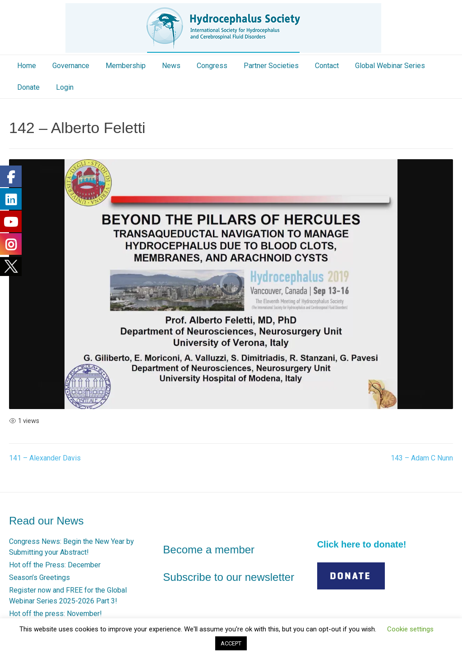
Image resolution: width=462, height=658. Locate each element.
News (171, 65)
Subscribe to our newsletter (228, 577)
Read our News (46, 521)
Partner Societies (271, 65)
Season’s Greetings (39, 577)
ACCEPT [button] (231, 643)
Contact (327, 65)
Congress (212, 65)
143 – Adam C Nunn (422, 458)
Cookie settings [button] (410, 629)
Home (26, 65)
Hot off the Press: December (55, 565)
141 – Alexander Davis (45, 458)
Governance (70, 65)
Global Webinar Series (390, 65)
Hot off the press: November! (55, 613)
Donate (28, 87)
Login (65, 87)
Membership (126, 65)
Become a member (208, 549)
